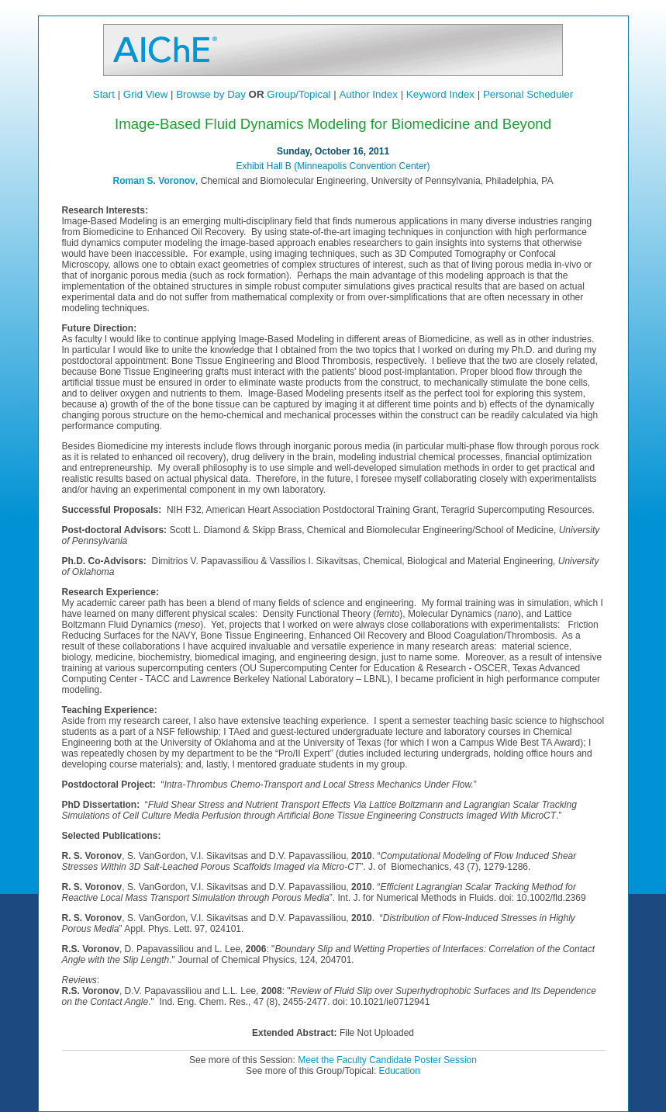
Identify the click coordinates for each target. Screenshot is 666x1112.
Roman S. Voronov (154, 180)
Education (399, 1070)
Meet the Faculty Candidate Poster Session (387, 1060)
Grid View (145, 94)
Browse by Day (211, 94)
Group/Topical (298, 94)
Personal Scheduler (528, 94)
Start (104, 94)
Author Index (368, 94)
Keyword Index (440, 94)
